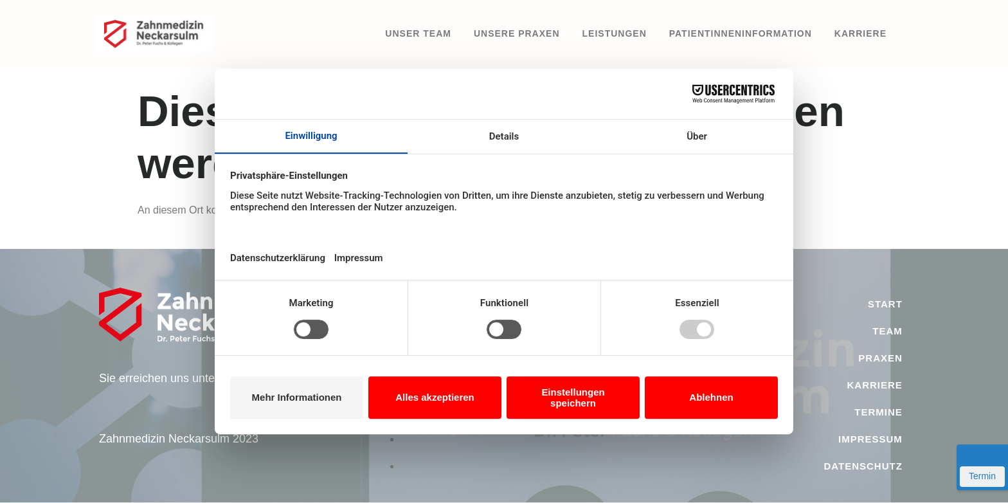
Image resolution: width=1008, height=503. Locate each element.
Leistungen (614, 33)
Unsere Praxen (517, 33)
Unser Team (418, 33)
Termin (982, 476)
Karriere (860, 33)
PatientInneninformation (740, 33)
